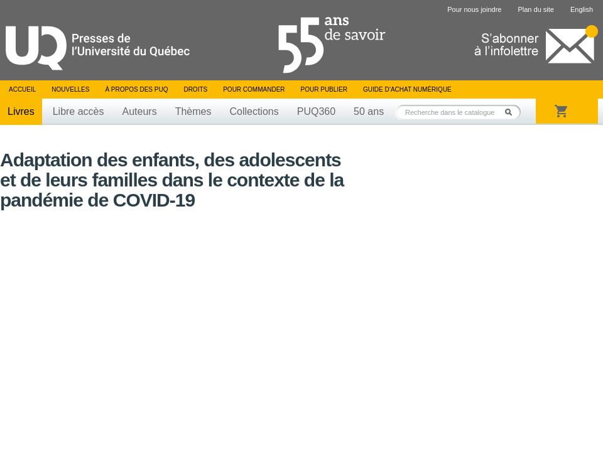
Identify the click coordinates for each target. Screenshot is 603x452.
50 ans (369, 111)
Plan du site (535, 9)
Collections (253, 111)
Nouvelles (70, 89)
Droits (195, 89)
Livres (21, 111)
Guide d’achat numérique (407, 89)
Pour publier (324, 89)
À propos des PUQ (136, 89)
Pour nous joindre (474, 9)
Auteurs (139, 111)
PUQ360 (316, 111)
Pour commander (254, 89)
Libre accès (78, 111)
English (581, 9)
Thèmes (193, 111)
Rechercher (512, 112)
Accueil (22, 89)
